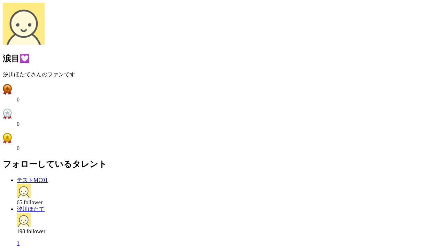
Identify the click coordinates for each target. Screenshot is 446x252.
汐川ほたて (31, 209)
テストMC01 (32, 180)
